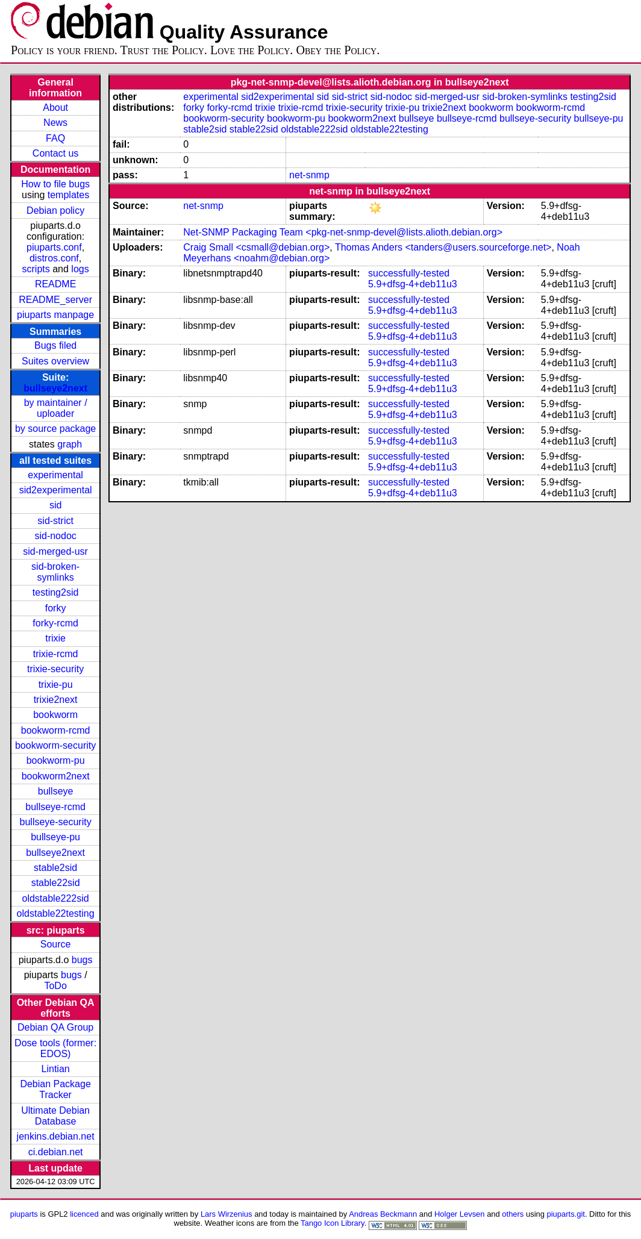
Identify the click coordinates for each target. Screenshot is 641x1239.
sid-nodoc (55, 536)
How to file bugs (55, 184)
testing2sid (56, 592)
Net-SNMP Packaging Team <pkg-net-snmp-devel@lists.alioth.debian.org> (342, 232)
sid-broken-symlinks (55, 571)
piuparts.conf (54, 247)
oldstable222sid (55, 898)
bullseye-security (56, 822)
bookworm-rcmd (55, 730)
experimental (55, 475)
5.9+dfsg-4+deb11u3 (412, 284)
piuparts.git (566, 1214)
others (513, 1214)
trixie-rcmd (55, 654)
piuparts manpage (55, 315)
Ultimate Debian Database (55, 1115)
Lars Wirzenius (226, 1214)
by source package (55, 428)
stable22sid (55, 883)
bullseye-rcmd (55, 807)
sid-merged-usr (55, 551)
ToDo (55, 986)
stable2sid (55, 868)
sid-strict (55, 521)
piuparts (24, 1214)
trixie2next (56, 699)
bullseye (55, 791)
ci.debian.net (55, 1152)
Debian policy (55, 210)
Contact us (55, 153)
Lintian (56, 1069)
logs (80, 269)
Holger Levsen (459, 1214)
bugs (82, 960)
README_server (55, 300)
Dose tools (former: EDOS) (55, 1048)
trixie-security (55, 669)
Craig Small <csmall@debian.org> (256, 247)
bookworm (55, 715)
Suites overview (55, 361)
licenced (84, 1214)
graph (69, 444)
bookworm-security (55, 745)
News (55, 122)
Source (55, 944)
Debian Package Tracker (55, 1089)
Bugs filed (55, 345)
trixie (55, 638)
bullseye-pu (55, 837)
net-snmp (309, 175)
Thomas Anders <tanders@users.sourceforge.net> (443, 247)
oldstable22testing (56, 913)
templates (68, 195)
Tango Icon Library (332, 1223)
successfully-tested (408, 273)
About (55, 107)
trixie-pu (56, 684)
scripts (36, 269)
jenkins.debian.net (56, 1136)
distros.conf (54, 258)
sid (55, 505)
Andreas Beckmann (383, 1214)
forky (55, 608)
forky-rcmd (55, 623)
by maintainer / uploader (55, 408)
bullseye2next (55, 388)
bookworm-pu (56, 760)
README (55, 284)
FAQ (55, 138)
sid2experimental (55, 490)
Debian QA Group (55, 1027)
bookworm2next (56, 776)
